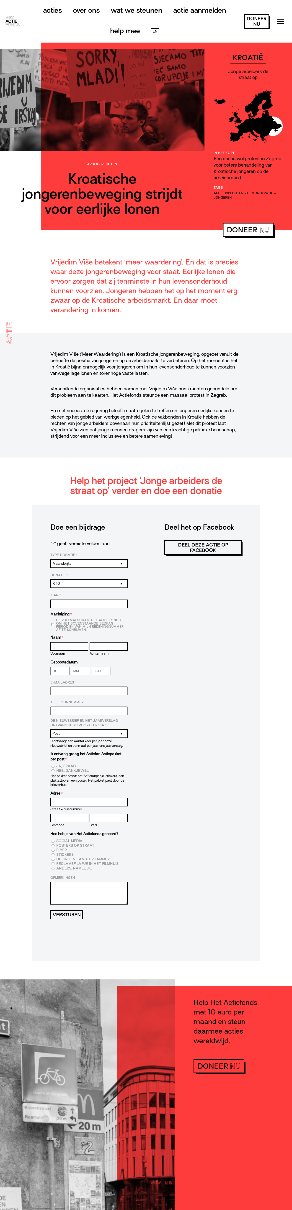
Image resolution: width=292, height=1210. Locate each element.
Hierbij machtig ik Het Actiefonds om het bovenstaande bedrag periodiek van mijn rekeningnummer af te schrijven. (90, 625)
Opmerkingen (62, 878)
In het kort (224, 153)
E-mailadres (63, 683)
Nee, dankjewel (72, 771)
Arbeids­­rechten (102, 164)
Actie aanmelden (199, 10)
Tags (218, 187)
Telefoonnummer (66, 702)
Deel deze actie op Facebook (203, 547)
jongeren (223, 197)
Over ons (86, 10)
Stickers (65, 855)
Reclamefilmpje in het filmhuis (87, 864)
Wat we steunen (136, 10)
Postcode (57, 825)
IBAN (55, 595)
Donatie (59, 575)
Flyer (61, 850)
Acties (52, 10)
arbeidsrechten (229, 193)
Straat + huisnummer (66, 809)
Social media (69, 841)
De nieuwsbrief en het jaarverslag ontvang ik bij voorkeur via (84, 723)
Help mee (125, 31)
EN (155, 31)
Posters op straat (75, 845)
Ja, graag (66, 766)
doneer (256, 21)
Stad (93, 825)
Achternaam (99, 653)
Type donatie (64, 555)
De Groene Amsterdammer (83, 859)
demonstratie (260, 193)
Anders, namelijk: (74, 868)
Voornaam (58, 653)
